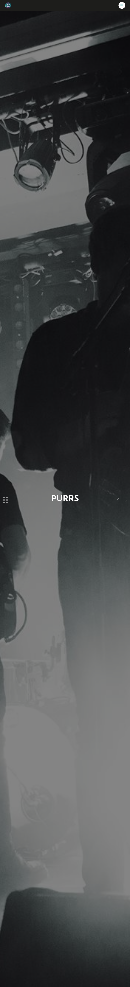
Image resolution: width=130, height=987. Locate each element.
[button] (121, 5)
